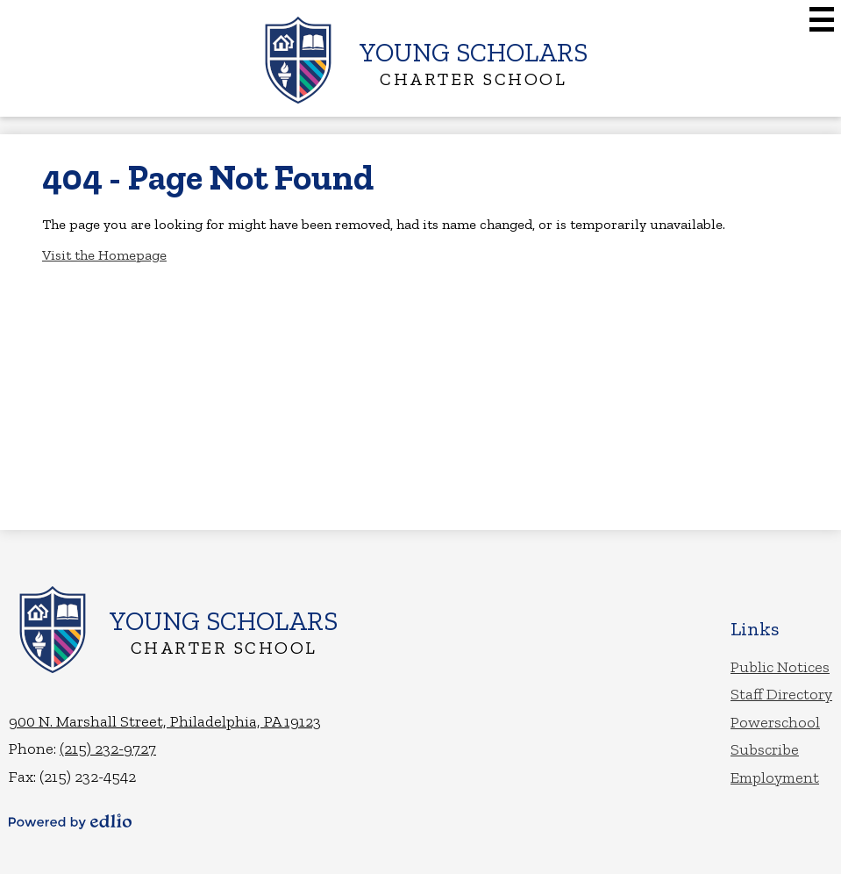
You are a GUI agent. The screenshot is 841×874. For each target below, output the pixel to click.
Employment (775, 777)
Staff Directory (781, 694)
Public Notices (780, 667)
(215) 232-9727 (108, 748)
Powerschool (775, 722)
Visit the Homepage (104, 255)
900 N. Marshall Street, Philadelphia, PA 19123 (165, 721)
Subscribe (765, 749)
